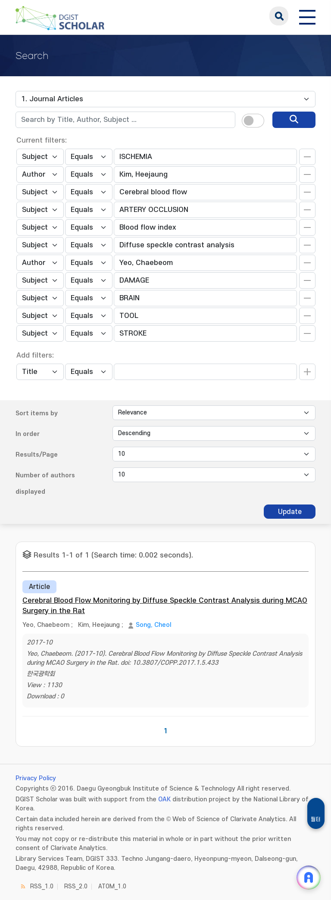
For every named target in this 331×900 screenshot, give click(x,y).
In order (28, 434)
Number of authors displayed (45, 483)
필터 (316, 819)
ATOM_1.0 (112, 886)
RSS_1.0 (41, 886)
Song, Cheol (153, 625)
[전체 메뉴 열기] (307, 16)
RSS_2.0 (75, 886)
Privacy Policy (36, 778)
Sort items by (37, 413)
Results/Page (37, 454)
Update (290, 512)
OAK (164, 799)
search (278, 15)
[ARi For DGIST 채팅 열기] (309, 878)
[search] (293, 120)
